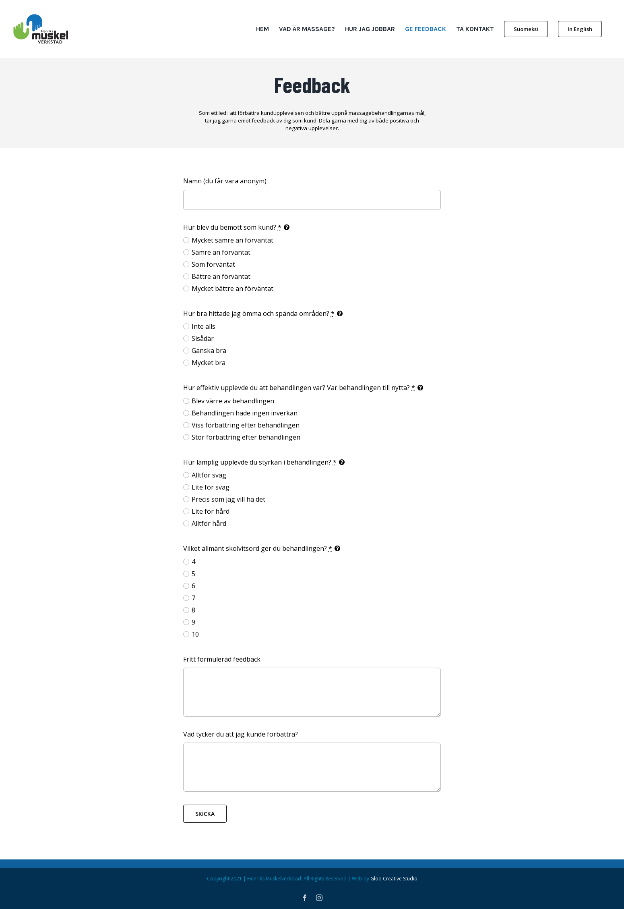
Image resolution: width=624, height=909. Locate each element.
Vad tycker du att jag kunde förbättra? (240, 734)
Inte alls (203, 326)
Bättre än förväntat (221, 276)
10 (195, 634)
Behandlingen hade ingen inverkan (245, 413)
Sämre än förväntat (221, 252)
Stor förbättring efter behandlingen (246, 437)
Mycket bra (208, 362)
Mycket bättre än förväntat (232, 288)
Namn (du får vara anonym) (225, 180)
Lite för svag (210, 487)
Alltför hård (209, 523)
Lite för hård (210, 511)
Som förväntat (213, 264)
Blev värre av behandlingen (233, 400)
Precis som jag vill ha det (228, 499)
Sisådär (203, 338)
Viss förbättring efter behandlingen (246, 425)
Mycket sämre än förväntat (232, 240)
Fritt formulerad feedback (221, 659)
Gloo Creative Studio (393, 878)
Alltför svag (209, 475)
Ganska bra (209, 350)
